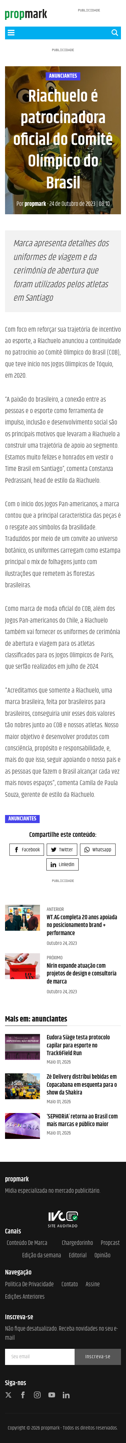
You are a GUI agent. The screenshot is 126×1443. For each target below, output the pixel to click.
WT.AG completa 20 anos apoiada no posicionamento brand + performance (82, 925)
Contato (69, 1284)
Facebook (27, 850)
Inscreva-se (98, 1357)
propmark (31, 204)
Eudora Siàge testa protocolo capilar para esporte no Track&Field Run (78, 1045)
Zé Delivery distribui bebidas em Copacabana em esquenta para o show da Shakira (82, 1085)
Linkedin (62, 864)
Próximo (54, 958)
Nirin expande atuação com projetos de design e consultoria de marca (82, 974)
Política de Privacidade (29, 1284)
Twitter (62, 850)
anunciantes (63, 76)
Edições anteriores (25, 1297)
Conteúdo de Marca (27, 1243)
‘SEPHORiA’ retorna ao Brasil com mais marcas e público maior (82, 1120)
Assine (93, 1284)
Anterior (55, 909)
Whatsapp (97, 850)
